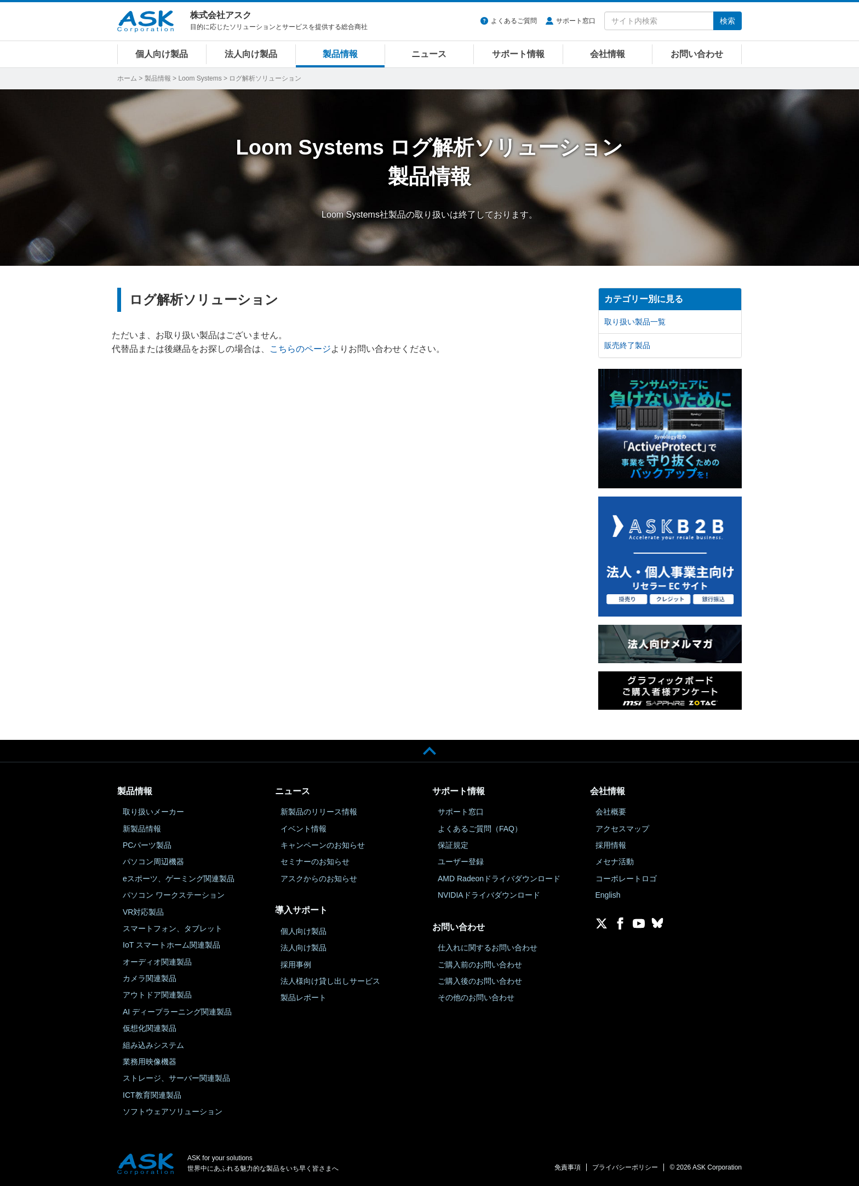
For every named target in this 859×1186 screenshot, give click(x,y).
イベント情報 (303, 828)
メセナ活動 (614, 861)
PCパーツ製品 (147, 845)
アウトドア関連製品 (157, 994)
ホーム (127, 78)
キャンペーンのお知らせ (322, 845)
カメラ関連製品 (149, 978)
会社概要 (610, 811)
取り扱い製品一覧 (635, 321)
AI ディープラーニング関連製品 (177, 1011)
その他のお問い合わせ (476, 997)
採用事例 (295, 964)
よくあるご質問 (514, 21)
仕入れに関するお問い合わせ (487, 947)
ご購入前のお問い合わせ (480, 964)
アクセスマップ (622, 828)
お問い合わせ (697, 54)
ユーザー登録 (461, 861)
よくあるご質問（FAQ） (480, 828)
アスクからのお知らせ (318, 878)
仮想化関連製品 (149, 1028)
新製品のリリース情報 (318, 811)
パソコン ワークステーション (174, 895)
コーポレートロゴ (626, 878)
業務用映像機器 (149, 1061)
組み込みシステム (153, 1045)
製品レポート (303, 997)
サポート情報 (518, 54)
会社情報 (607, 54)
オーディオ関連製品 (157, 961)
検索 (727, 20)
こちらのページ (300, 348)
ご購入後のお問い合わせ (480, 981)
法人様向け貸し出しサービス (330, 981)
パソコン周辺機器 (153, 861)
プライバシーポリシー (625, 1167)
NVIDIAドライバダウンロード (489, 895)
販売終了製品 (627, 345)
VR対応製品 (143, 912)
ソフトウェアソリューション (172, 1111)
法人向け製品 (251, 54)
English (608, 895)
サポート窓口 (575, 21)
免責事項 (567, 1167)
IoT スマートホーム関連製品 (171, 944)
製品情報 (340, 54)
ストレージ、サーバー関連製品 (176, 1078)
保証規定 (453, 845)
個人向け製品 (161, 54)
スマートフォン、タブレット (172, 928)
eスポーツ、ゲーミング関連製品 (178, 878)
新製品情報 (142, 828)
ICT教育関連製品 (152, 1095)
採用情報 (610, 845)
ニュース (428, 54)
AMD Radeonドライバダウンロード (499, 878)
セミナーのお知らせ (315, 861)
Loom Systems (199, 78)
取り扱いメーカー (153, 811)
